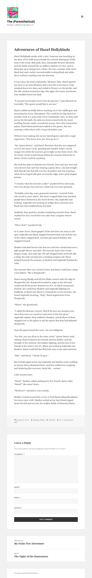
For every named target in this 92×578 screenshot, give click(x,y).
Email (17, 497)
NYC (15, 422)
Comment (19, 454)
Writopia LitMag (39, 420)
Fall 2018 (52, 420)
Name (17, 487)
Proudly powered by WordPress (26, 573)
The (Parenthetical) (21, 21)
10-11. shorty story (66, 420)
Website (18, 508)
